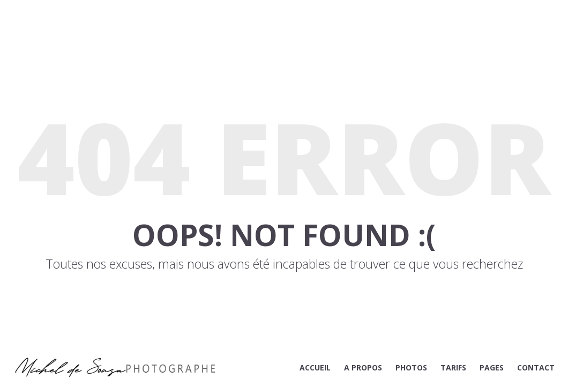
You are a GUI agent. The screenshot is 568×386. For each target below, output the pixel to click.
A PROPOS (363, 367)
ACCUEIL (315, 367)
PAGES (492, 367)
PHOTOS (411, 367)
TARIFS (453, 367)
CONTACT (536, 367)
